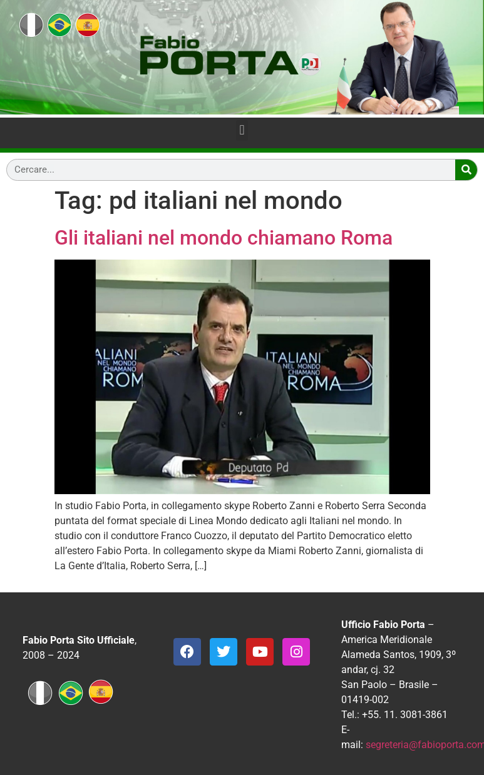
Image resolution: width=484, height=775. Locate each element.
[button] (242, 130)
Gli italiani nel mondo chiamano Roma (223, 238)
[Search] (466, 170)
